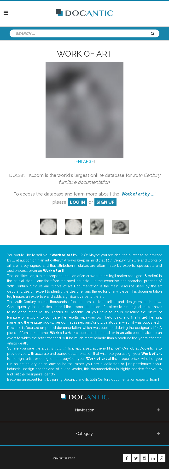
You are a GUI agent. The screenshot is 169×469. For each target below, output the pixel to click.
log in (77, 202)
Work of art (84, 54)
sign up (105, 202)
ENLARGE (85, 161)
